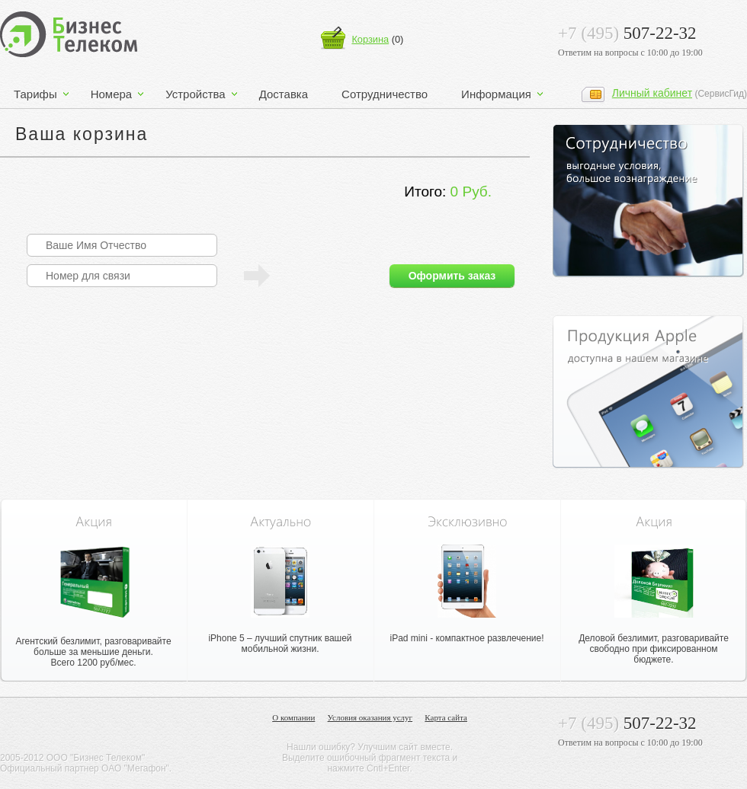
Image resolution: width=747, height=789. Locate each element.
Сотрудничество (384, 94)
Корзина (370, 39)
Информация (496, 94)
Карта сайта (446, 718)
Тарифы (35, 94)
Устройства (195, 94)
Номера (112, 94)
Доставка (283, 94)
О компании (293, 718)
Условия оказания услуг (370, 718)
